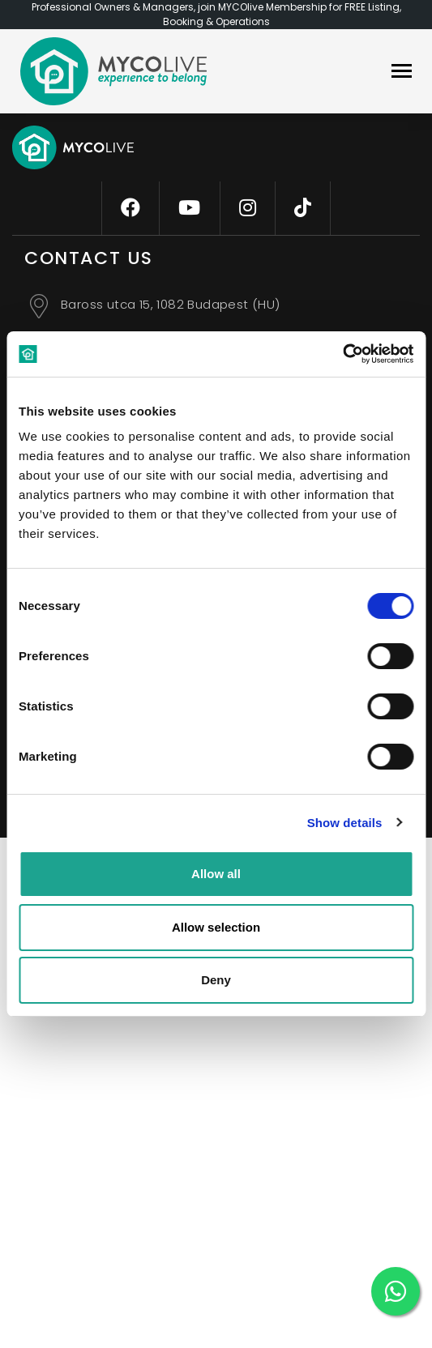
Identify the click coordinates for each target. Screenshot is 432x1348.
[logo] (113, 71)
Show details (345, 823)
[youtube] (189, 208)
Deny (216, 980)
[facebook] (130, 208)
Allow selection (216, 927)
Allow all (216, 874)
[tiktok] (302, 208)
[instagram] (247, 208)
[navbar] (401, 72)
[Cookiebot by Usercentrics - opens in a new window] (342, 354)
